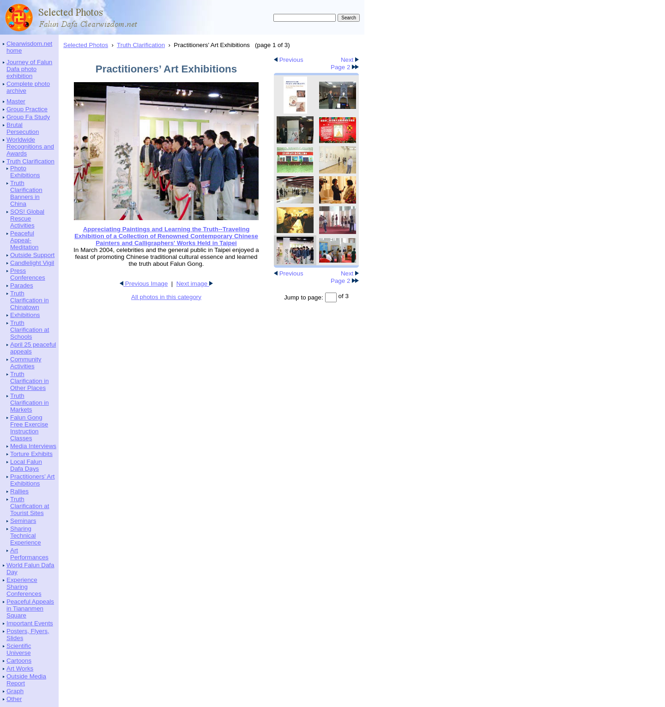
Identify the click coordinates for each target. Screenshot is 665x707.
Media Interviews (33, 446)
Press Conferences (27, 274)
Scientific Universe (18, 649)
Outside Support (32, 255)
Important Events (29, 623)
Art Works (19, 668)
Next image (194, 283)
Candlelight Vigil (32, 262)
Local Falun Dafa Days (26, 465)
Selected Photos (85, 45)
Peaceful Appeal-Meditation (24, 240)
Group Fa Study (28, 117)
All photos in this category (166, 297)
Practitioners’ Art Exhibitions (32, 480)
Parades (21, 285)
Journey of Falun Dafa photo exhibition (29, 69)
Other (14, 698)
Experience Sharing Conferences (24, 586)
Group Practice (27, 109)
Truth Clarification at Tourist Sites (29, 506)
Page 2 (345, 67)
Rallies (19, 491)
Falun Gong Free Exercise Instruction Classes (29, 428)
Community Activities (25, 363)
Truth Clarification (30, 161)
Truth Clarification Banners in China (26, 193)
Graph (15, 691)
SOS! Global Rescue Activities (27, 218)
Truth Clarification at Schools (29, 329)
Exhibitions (25, 315)
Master (15, 101)
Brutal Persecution (22, 128)
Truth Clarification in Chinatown (29, 300)
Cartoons (18, 660)
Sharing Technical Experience (25, 535)
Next (350, 59)
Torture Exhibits (31, 453)
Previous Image (144, 283)
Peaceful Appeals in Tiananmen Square (30, 608)
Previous (288, 59)
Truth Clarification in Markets (29, 402)
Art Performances (29, 554)
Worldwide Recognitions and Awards (30, 146)
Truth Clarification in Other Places (29, 381)
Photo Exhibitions (25, 172)
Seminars (23, 520)
